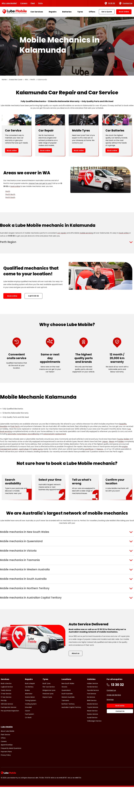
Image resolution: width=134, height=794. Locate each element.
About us (75, 660)
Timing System (30, 708)
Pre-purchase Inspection (10, 718)
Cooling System (31, 711)
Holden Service (92, 690)
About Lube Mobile (7, 738)
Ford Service (91, 701)
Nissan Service (92, 718)
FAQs (40, 3)
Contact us (111, 697)
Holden (126, 440)
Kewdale (3, 427)
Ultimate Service (7, 711)
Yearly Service (6, 697)
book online (15, 186)
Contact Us (125, 3)
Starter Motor (30, 704)
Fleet (33, 3)
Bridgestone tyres (49, 697)
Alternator (28, 701)
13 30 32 (110, 3)
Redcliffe (122, 424)
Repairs (52, 11)
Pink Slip (3, 708)
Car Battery (29, 694)
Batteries (67, 11)
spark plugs (24, 450)
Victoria (64, 694)
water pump (38, 450)
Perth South (10, 197)
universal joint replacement (54, 435)
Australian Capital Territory (71, 714)
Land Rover (89, 450)
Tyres (80, 11)
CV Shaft (28, 725)
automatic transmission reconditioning (23, 435)
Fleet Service (5, 742)
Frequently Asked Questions (11, 755)
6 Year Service (6, 704)
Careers (23, 3)
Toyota (120, 440)
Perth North (10, 194)
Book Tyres (46, 690)
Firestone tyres (48, 701)
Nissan (111, 442)
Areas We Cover (16, 79)
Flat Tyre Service (49, 694)
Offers (92, 11)
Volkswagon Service (94, 728)
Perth (32, 79)
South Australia (67, 701)
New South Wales (68, 690)
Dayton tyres (47, 704)
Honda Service (92, 694)
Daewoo (99, 450)
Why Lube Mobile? (9, 3)
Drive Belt (28, 714)
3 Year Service (6, 701)
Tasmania (65, 708)
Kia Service (91, 704)
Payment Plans (6, 759)
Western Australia (68, 704)
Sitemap (110, 706)
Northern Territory (68, 711)
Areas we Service (114, 702)
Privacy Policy (6, 762)
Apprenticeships (7, 752)
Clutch (27, 718)
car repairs (61, 233)
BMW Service (91, 708)
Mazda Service (92, 711)
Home (4, 79)
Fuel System (29, 721)
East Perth (15, 427)
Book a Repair (30, 690)
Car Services (36, 11)
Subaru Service (92, 721)
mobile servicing (86, 233)
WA (26, 79)
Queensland (66, 697)
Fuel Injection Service (8, 714)
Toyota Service (92, 714)
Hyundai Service (93, 697)
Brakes (27, 697)
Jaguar (105, 442)
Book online (12, 150)
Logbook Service (7, 694)
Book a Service (6, 690)
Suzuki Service (92, 725)
